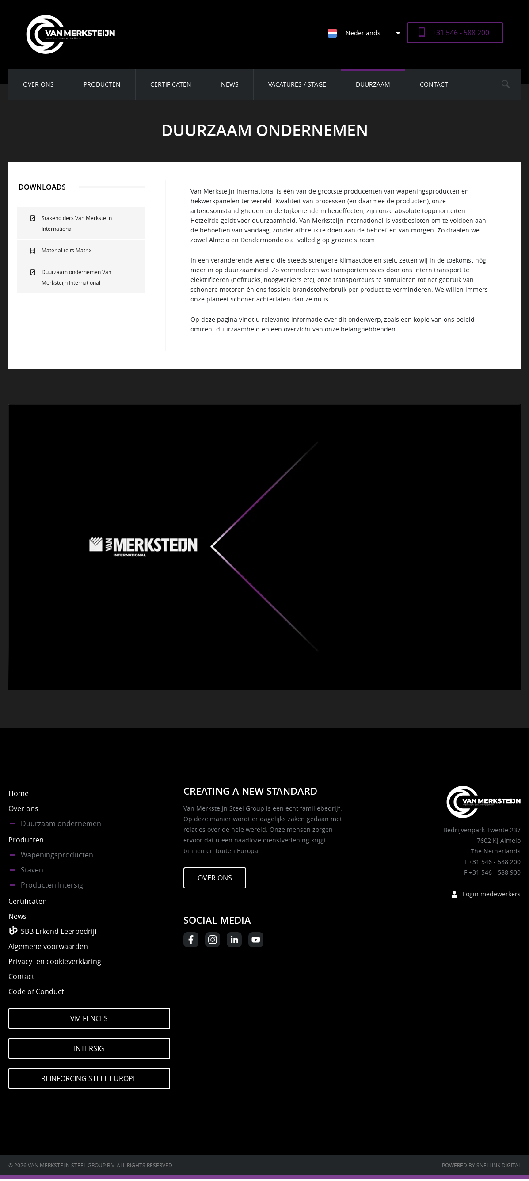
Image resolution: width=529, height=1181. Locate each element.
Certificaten (170, 84)
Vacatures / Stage (297, 84)
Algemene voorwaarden (48, 946)
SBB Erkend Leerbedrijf (59, 931)
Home (18, 793)
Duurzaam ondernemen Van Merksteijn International (76, 277)
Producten (102, 84)
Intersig (89, 1048)
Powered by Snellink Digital (481, 1165)
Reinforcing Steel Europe (89, 1078)
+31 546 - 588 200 (460, 33)
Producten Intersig (52, 885)
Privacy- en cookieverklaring (54, 961)
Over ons (38, 84)
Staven (32, 870)
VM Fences (89, 1018)
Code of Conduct (36, 991)
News (230, 84)
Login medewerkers (492, 894)
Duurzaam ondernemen (61, 823)
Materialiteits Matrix (66, 250)
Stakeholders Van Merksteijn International (77, 223)
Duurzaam (373, 84)
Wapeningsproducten (57, 855)
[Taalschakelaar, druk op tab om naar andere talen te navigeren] (367, 32)
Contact (434, 84)
